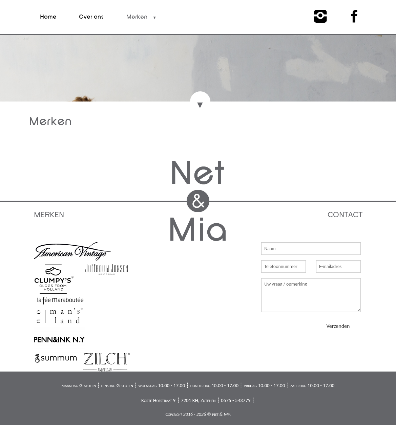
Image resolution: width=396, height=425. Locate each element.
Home (48, 17)
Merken (136, 17)
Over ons (91, 17)
